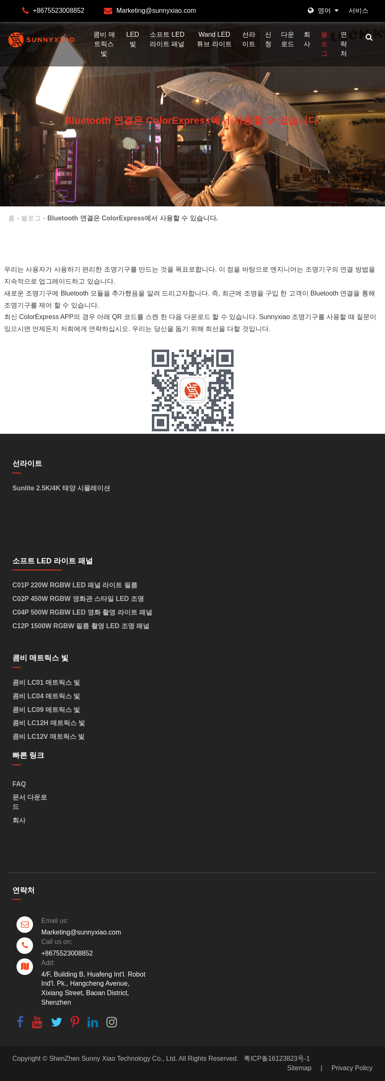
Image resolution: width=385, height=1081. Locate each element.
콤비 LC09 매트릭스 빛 (46, 709)
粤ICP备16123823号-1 (277, 1058)
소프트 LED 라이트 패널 (167, 39)
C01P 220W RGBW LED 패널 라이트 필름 (74, 585)
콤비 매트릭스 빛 (104, 44)
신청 (268, 39)
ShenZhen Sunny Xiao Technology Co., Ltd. (113, 1058)
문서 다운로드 (29, 802)
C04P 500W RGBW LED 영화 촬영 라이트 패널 (82, 612)
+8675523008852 (58, 10)
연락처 (343, 44)
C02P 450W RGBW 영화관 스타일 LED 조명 (78, 598)
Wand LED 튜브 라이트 (214, 39)
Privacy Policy (352, 1068)
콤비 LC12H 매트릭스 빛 (48, 722)
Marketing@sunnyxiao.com (156, 10)
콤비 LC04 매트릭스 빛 (46, 696)
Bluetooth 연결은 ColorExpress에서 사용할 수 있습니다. (132, 218)
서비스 (358, 10)
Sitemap (299, 1068)
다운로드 (287, 39)
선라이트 (248, 39)
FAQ (19, 784)
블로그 (324, 44)
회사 (307, 39)
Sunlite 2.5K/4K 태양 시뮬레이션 (61, 488)
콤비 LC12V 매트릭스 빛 (48, 736)
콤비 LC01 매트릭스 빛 (46, 682)
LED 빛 (132, 39)
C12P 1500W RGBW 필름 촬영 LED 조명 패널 (80, 625)
